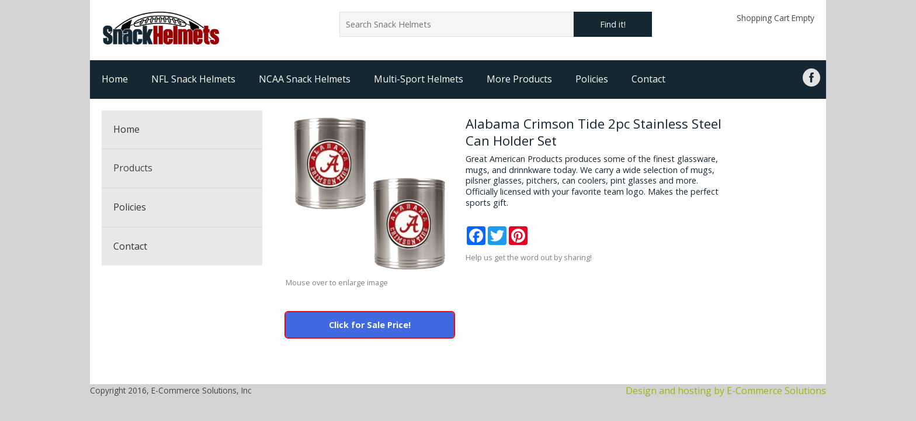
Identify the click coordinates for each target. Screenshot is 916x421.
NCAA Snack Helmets (305, 79)
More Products (519, 79)
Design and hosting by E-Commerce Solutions (726, 390)
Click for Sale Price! (370, 324)
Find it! (613, 24)
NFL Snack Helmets (193, 79)
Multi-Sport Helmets (418, 79)
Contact (648, 79)
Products (132, 167)
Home (115, 79)
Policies (591, 79)
